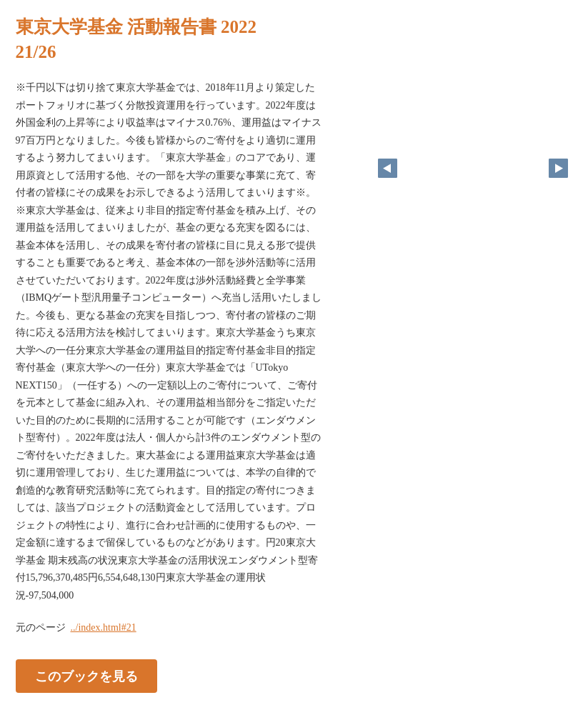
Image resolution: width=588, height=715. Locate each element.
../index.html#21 (103, 627)
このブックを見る (86, 676)
